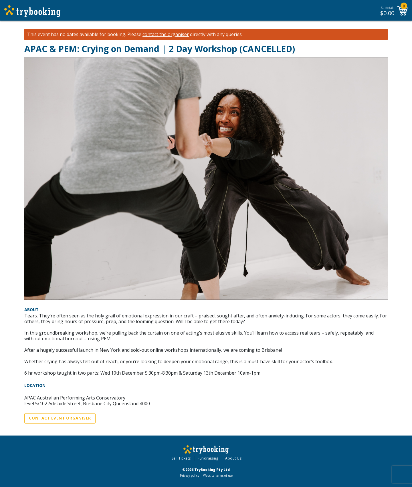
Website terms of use (218, 476)
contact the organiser (165, 34)
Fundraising (208, 458)
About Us (233, 458)
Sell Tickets (181, 458)
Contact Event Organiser (60, 418)
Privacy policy (189, 476)
